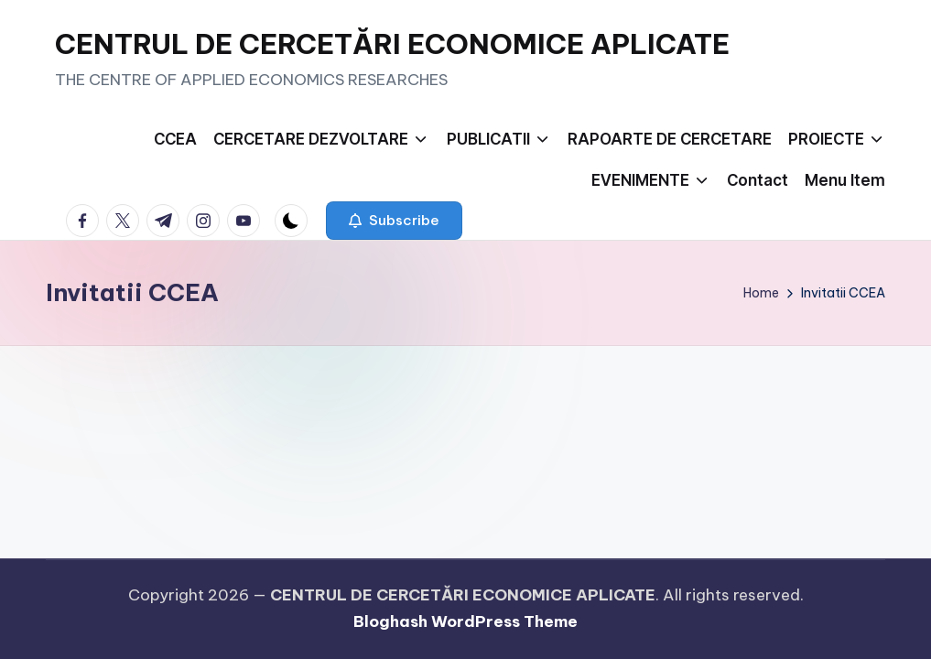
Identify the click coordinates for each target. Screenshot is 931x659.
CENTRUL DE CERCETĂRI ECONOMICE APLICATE (392, 44)
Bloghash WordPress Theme (465, 621)
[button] (394, 220)
